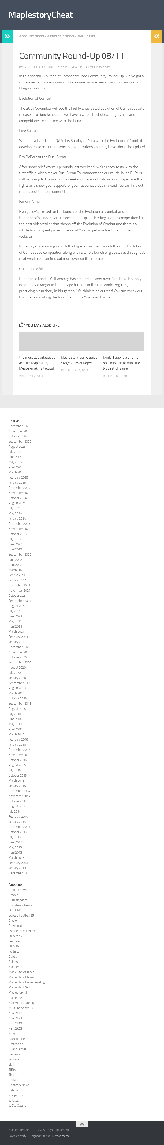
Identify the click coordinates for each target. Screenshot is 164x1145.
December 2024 (19, 488)
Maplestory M (18, 992)
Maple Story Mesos (21, 977)
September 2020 (20, 662)
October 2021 (18, 596)
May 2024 (15, 513)
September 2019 (20, 683)
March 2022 (16, 570)
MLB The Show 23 (21, 1008)
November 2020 (19, 652)
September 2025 (20, 441)
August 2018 (17, 709)
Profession (16, 1044)
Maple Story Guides (21, 972)
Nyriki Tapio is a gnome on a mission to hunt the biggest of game (121, 362)
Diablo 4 (14, 921)
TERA (12, 1070)
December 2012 (19, 873)
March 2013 (16, 858)
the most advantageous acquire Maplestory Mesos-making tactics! (37, 362)
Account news (31, 36)
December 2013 (19, 827)
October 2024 (18, 498)
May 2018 (15, 724)
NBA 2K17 (15, 1013)
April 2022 (15, 565)
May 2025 (15, 462)
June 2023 (15, 544)
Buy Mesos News (20, 905)
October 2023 (18, 534)
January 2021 (17, 642)
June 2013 (15, 842)
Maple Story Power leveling (27, 982)
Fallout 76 (15, 936)
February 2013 (18, 863)
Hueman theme (60, 1136)
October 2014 (18, 801)
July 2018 (15, 714)
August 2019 (17, 688)
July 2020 (15, 673)
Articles (54, 36)
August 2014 (17, 806)
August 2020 (17, 667)
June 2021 (15, 616)
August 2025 (17, 447)
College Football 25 (21, 915)
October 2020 (18, 657)
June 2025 (15, 457)
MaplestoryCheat (41, 14)
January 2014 (17, 822)
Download (15, 926)
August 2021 (17, 606)
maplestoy (16, 998)
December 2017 (19, 750)
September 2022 (20, 554)
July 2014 (15, 811)
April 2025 (15, 467)
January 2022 (17, 580)
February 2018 (18, 739)
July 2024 (15, 508)
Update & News (19, 1085)
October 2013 (18, 832)
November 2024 (19, 493)
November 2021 (19, 590)
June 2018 (15, 719)
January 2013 (17, 868)
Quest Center (17, 1049)
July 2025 (15, 452)
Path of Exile (17, 1039)
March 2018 (16, 734)
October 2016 (18, 760)
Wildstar (14, 1100)
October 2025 (18, 436)
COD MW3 (15, 910)
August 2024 (17, 503)
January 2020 (17, 678)
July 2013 (15, 837)
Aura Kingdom (18, 900)
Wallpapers (16, 1095)
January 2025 (17, 483)
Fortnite (14, 951)
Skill (81, 36)
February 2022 (18, 575)
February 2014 (18, 816)
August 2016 (17, 765)
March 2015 (16, 781)
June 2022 (15, 560)
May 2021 (15, 621)
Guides (13, 962)
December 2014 (19, 791)
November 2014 (19, 796)
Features (14, 941)
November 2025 (19, 431)
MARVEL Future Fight (23, 1003)
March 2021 (16, 632)
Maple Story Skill (19, 987)
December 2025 (19, 426)
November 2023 (19, 529)
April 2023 (15, 549)
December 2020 (19, 647)
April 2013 (15, 852)
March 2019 (16, 693)
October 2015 (18, 775)
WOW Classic (17, 1106)
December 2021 (19, 585)
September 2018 (20, 703)
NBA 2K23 (15, 1028)
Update (13, 1080)
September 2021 (20, 601)
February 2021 (18, 637)
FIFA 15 (14, 946)
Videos (13, 1090)
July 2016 (15, 770)
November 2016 (19, 755)
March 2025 (16, 472)
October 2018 (18, 698)
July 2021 (15, 611)
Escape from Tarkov (22, 931)
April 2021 (15, 626)
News (69, 36)
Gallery (13, 957)
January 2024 (17, 518)
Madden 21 (16, 967)
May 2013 (15, 847)
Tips (92, 36)
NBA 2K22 (15, 1023)
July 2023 (15, 539)
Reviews (14, 1054)
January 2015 (17, 786)
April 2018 (15, 729)
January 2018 (17, 745)
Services (14, 1059)
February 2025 (18, 477)
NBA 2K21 (15, 1018)
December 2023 (19, 524)
